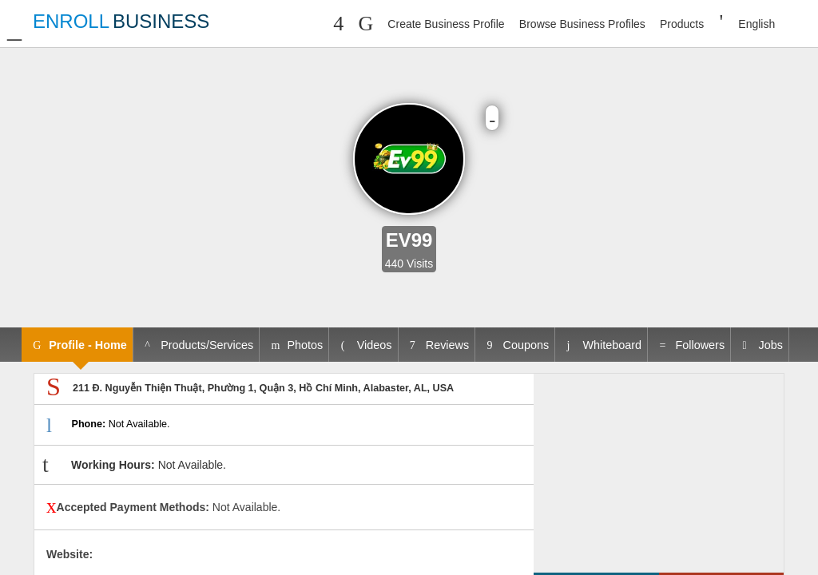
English (756, 24)
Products (682, 24)
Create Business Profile (445, 24)
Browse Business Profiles (582, 24)
